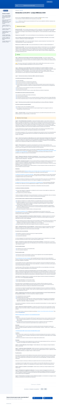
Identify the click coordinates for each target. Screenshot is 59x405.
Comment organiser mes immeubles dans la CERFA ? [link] (6, 35)
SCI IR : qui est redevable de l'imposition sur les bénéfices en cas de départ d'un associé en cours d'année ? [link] (6, 21)
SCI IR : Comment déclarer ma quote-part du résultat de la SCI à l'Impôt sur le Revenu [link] (6, 17)
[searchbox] (29, 5)
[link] (5, 10)
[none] (49, 2)
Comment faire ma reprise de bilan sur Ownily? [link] (6, 29)
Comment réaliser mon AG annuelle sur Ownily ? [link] (6, 41)
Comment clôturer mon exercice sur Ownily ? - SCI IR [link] (6, 26)
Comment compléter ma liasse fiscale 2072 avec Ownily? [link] (6, 38)
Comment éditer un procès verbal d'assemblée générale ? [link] (6, 32)
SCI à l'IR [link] (21, 10)
